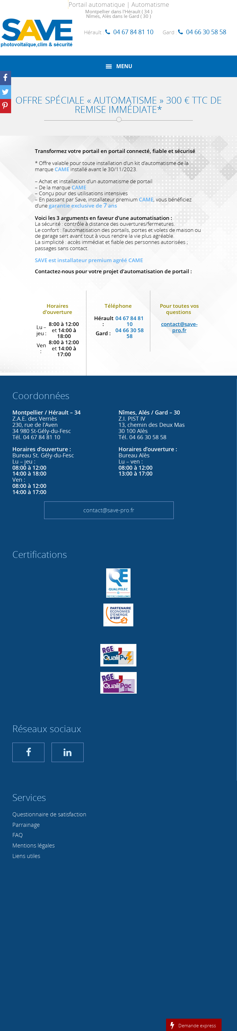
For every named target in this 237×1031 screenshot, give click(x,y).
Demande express (197, 1025)
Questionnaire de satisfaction (49, 814)
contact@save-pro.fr (108, 510)
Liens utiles (26, 856)
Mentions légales (33, 845)
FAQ (17, 835)
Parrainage (26, 824)
